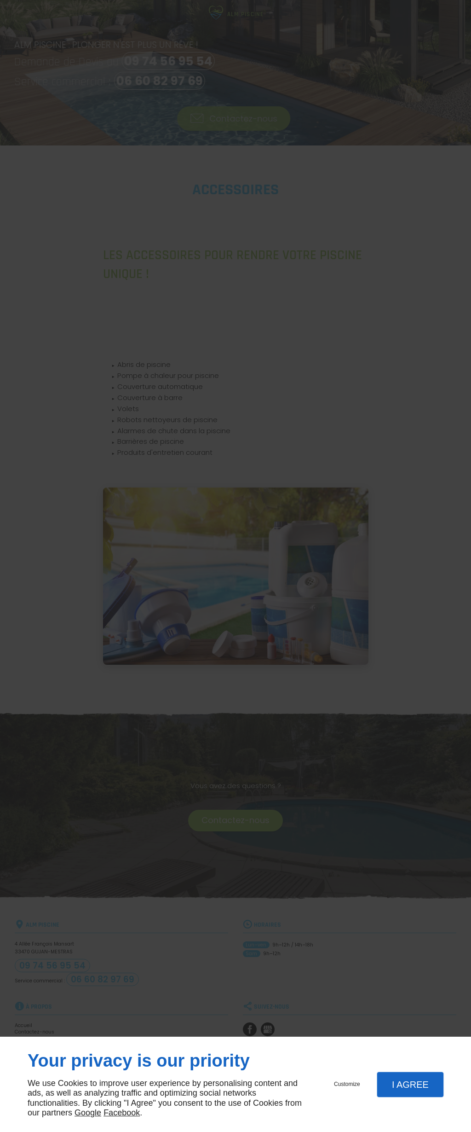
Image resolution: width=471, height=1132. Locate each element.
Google (88, 1112)
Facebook (121, 1112)
